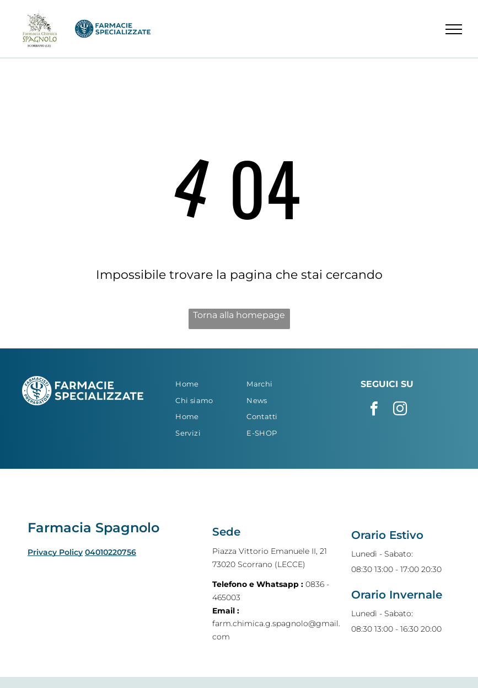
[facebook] (373, 410)
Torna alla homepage (239, 315)
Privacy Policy (55, 552)
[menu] (453, 29)
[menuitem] (204, 384)
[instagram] (399, 410)
